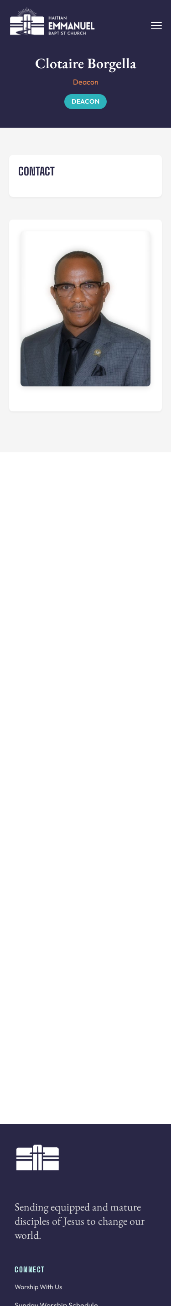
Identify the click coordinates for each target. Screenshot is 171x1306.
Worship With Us (38, 1287)
